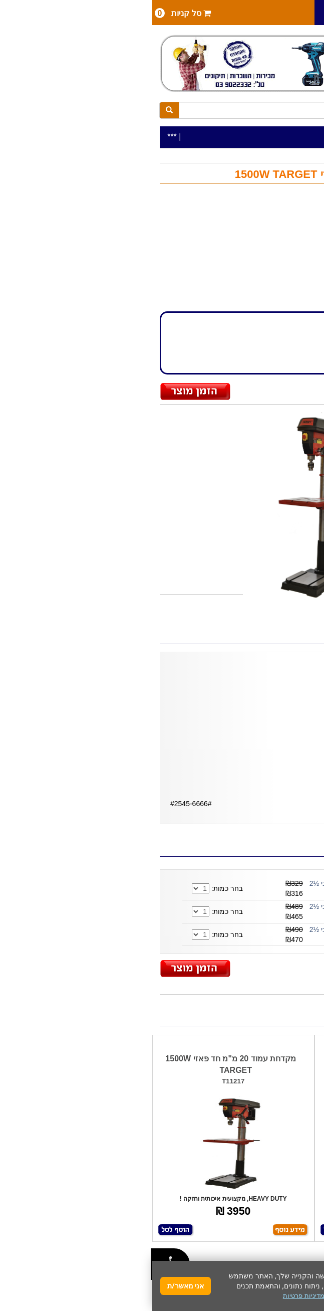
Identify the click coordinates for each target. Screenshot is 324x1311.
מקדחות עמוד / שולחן (211, 156)
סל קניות (31, 13)
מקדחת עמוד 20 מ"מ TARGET (243, 1058)
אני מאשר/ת (33, 1285)
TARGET (287, 237)
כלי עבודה (296, 156)
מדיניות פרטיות (151, 1295)
